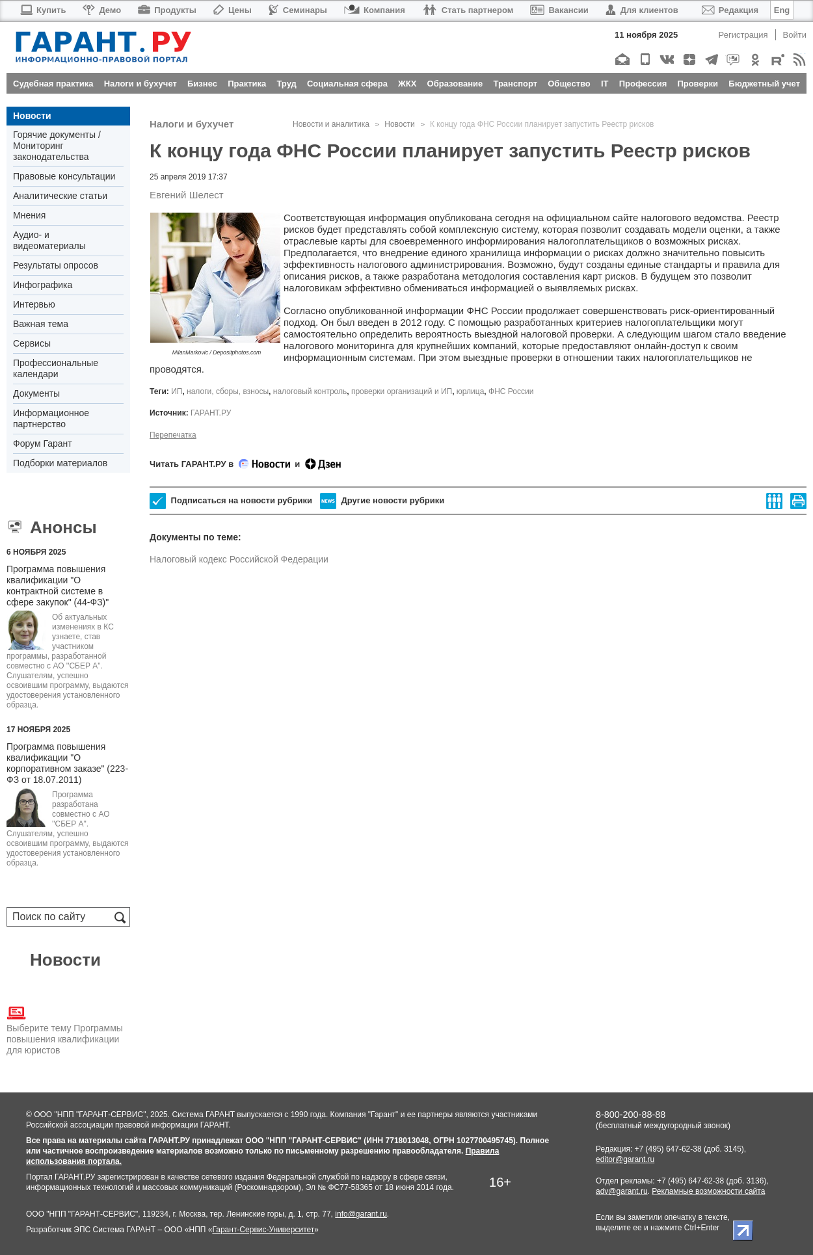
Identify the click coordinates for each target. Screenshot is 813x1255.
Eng (782, 10)
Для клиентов (642, 10)
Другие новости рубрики (382, 501)
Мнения (29, 215)
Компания (374, 10)
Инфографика (42, 285)
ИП (176, 391)
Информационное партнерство (51, 418)
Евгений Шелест (187, 194)
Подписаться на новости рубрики (231, 501)
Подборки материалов (60, 463)
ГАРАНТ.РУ (211, 412)
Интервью (34, 304)
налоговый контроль (310, 391)
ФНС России (510, 391)
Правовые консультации (64, 176)
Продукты (167, 10)
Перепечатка (173, 435)
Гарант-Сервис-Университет (263, 1229)
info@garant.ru (361, 1214)
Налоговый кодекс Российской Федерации (239, 559)
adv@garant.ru (622, 1191)
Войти (794, 35)
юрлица (471, 391)
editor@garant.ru (625, 1159)
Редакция (730, 10)
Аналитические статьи (60, 196)
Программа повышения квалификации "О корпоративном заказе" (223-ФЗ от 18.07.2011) (67, 763)
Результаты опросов (55, 265)
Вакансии (559, 10)
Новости (32, 116)
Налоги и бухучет (191, 123)
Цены (232, 10)
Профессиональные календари (55, 368)
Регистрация (743, 35)
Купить (43, 10)
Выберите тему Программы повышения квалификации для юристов (65, 1029)
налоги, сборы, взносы (228, 391)
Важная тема (40, 324)
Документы (36, 393)
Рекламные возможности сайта (708, 1191)
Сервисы (32, 343)
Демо (102, 10)
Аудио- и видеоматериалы (49, 240)
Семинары (298, 10)
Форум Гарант (42, 443)
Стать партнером (468, 10)
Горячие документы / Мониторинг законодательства (57, 145)
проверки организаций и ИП (401, 391)
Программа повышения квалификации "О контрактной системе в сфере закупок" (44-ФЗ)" (58, 585)
